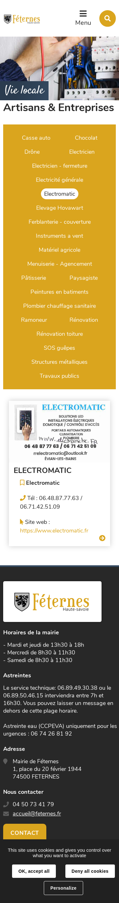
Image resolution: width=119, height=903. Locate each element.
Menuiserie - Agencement (59, 264)
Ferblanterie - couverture (60, 222)
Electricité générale (59, 180)
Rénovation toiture (59, 334)
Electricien (82, 152)
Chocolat (86, 138)
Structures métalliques (59, 362)
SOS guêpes (59, 348)
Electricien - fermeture (59, 166)
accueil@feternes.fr (37, 813)
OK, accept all (34, 871)
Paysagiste (83, 278)
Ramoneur (34, 320)
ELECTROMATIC (42, 470)
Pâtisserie (33, 278)
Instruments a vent (59, 236)
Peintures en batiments (59, 292)
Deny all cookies (90, 871)
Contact (24, 833)
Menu (83, 22)
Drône (32, 152)
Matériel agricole (59, 250)
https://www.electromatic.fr (54, 530)
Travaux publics (59, 376)
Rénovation (83, 320)
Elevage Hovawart (59, 208)
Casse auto (36, 138)
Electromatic (59, 194)
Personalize (63, 888)
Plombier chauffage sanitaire (59, 306)
